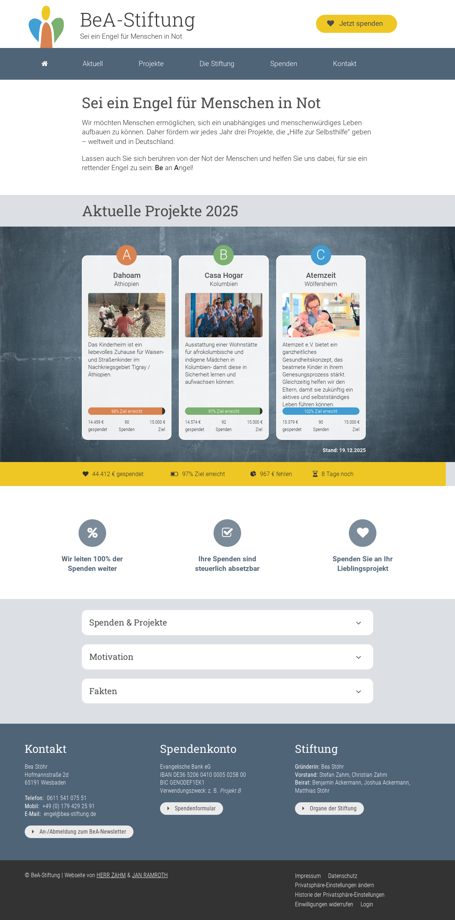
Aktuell (93, 63)
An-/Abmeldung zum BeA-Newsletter (79, 831)
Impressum (308, 875)
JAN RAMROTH (150, 875)
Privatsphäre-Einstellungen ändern (334, 885)
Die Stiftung (217, 63)
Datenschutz (342, 875)
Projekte (151, 63)
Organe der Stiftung (329, 808)
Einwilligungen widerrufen (324, 904)
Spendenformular (191, 808)
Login (367, 904)
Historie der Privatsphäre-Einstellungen (340, 894)
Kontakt (345, 63)
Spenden (283, 63)
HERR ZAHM (111, 875)
